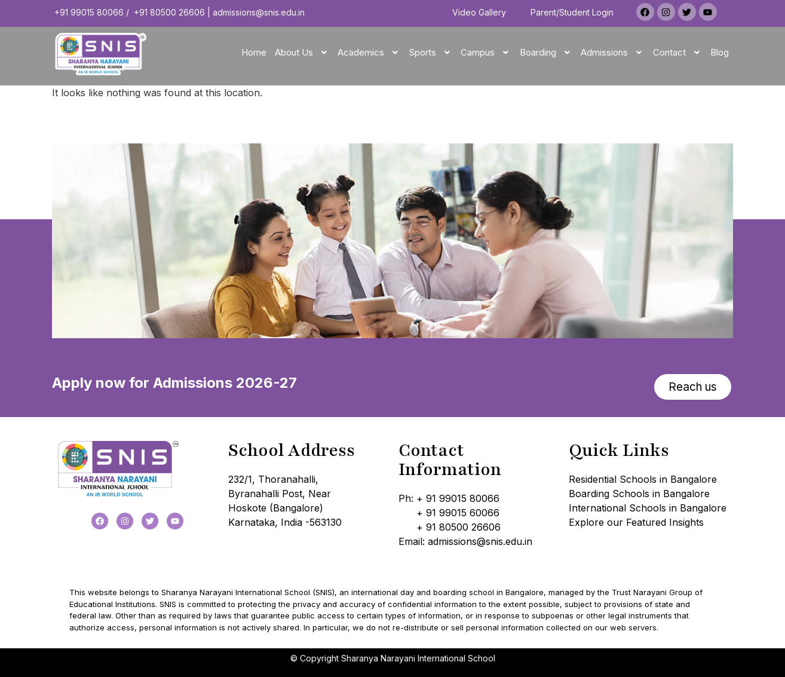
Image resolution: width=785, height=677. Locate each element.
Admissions (613, 52)
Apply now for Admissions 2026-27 (174, 382)
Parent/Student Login (572, 12)
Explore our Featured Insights (636, 522)
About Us (302, 52)
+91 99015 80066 (89, 12)
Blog (719, 52)
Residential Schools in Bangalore (643, 479)
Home (253, 52)
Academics (369, 52)
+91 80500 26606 (169, 12)
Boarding (546, 52)
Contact (678, 52)
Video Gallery (479, 12)
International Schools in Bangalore (647, 508)
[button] (302, 52)
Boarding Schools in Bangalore (639, 494)
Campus (486, 52)
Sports (431, 52)
